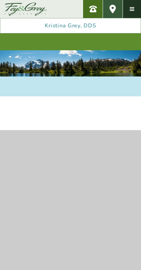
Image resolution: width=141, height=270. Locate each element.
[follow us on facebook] (53, 42)
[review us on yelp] (36, 42)
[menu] (132, 9)
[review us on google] (70, 42)
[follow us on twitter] (105, 42)
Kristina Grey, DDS (70, 25)
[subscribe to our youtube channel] (87, 42)
